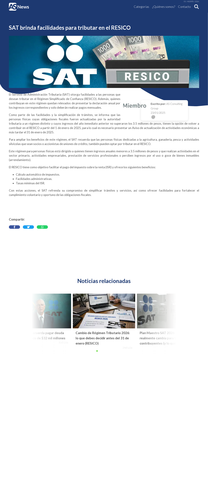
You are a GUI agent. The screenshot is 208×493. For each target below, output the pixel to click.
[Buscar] (195, 6)
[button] (97, 351)
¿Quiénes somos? (163, 7)
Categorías (141, 7)
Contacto (184, 7)
